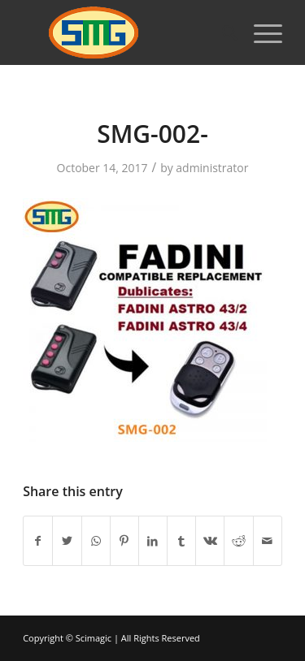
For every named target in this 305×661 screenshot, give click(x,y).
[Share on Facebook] (38, 540)
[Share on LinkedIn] (153, 540)
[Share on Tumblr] (181, 540)
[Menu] (259, 32)
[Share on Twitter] (67, 540)
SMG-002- (152, 133)
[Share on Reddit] (238, 540)
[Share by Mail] (267, 540)
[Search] (221, 32)
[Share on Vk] (210, 540)
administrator (212, 167)
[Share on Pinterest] (124, 540)
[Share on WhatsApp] (96, 540)
